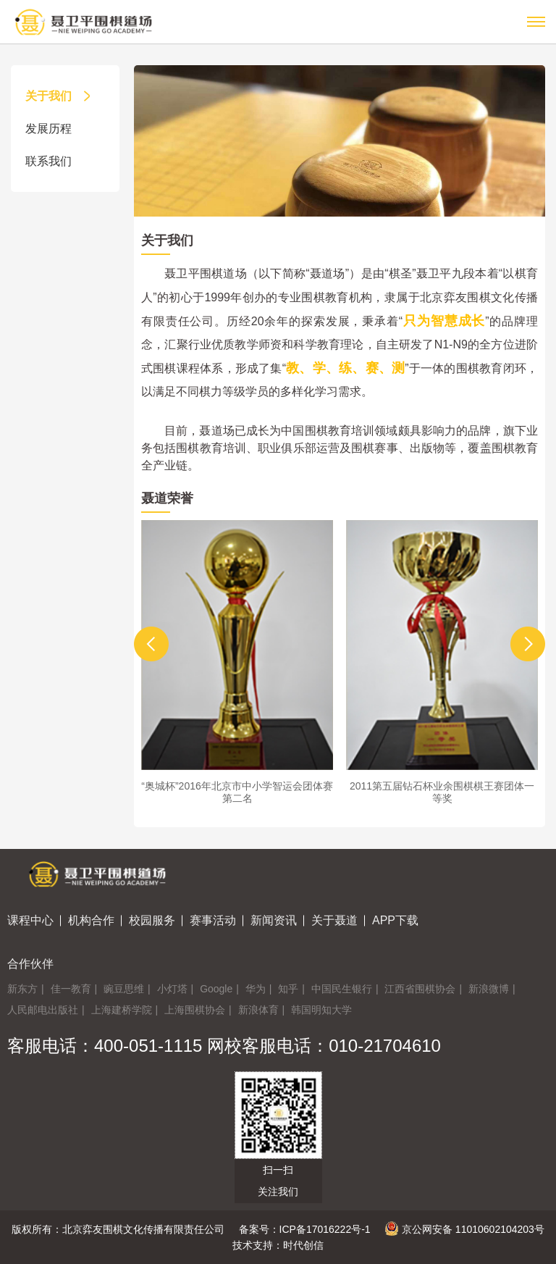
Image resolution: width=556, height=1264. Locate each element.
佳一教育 (71, 989)
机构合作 (91, 920)
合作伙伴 (30, 964)
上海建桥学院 (121, 1010)
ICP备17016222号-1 (325, 1229)
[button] (151, 644)
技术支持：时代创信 (278, 1245)
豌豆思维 (124, 989)
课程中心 (30, 920)
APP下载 (395, 920)
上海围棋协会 (194, 1010)
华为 (255, 989)
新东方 (22, 989)
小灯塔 (172, 989)
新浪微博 (488, 989)
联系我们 (59, 161)
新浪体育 (258, 1010)
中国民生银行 (341, 989)
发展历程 (59, 128)
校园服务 (152, 920)
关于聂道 (334, 920)
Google (216, 989)
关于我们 (59, 96)
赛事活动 (213, 920)
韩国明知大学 (321, 1010)
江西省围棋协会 (419, 989)
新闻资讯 (273, 920)
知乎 (288, 989)
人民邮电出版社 (42, 1010)
